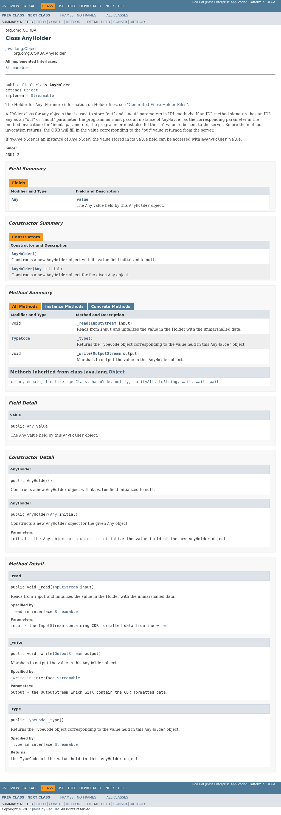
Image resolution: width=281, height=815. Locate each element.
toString (168, 381)
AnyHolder (22, 254)
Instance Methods (64, 306)
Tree (72, 6)
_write (84, 353)
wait (186, 381)
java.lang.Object (21, 48)
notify (122, 381)
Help (122, 6)
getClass (78, 381)
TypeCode (21, 338)
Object (31, 90)
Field (41, 22)
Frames (67, 15)
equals (34, 381)
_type (82, 338)
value (82, 199)
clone (16, 381)
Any (15, 199)
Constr (56, 22)
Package (30, 6)
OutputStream (107, 353)
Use (61, 6)
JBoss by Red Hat (45, 809)
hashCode (101, 381)
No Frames (86, 15)
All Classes (117, 15)
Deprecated (90, 6)
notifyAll (143, 381)
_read (82, 323)
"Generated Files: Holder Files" (157, 104)
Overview (10, 6)
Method (73, 22)
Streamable (17, 67)
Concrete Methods (111, 306)
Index (110, 6)
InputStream (103, 323)
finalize (54, 381)
